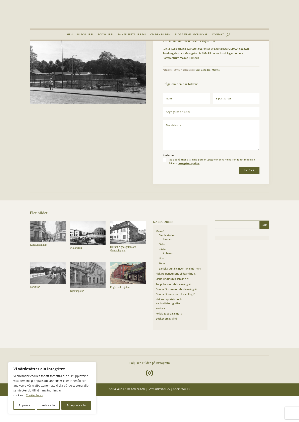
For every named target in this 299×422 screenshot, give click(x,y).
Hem (70, 34)
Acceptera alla (76, 405)
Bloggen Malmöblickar (191, 34)
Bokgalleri (105, 34)
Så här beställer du (132, 34)
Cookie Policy (34, 395)
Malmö (55, 50)
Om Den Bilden (160, 34)
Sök (264, 250)
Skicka (249, 196)
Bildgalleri (85, 34)
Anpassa (24, 405)
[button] (139, 60)
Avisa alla (48, 405)
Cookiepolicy (181, 414)
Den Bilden (138, 414)
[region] (52, 388)
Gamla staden (69, 50)
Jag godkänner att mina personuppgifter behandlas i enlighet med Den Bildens (212, 187)
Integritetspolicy (188, 189)
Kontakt (218, 34)
